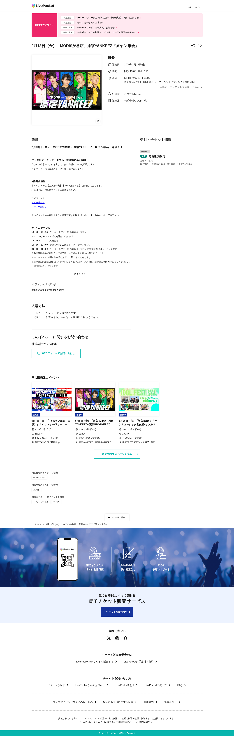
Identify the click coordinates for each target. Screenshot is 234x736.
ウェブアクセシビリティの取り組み (73, 702)
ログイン (198, 7)
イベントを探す (56, 685)
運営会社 (170, 702)
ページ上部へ (118, 517)
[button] (171, 158)
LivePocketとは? (125, 685)
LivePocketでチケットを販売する (94, 661)
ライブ (56, 502)
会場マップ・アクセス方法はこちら (179, 87)
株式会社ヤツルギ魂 (135, 100)
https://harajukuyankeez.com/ (50, 290)
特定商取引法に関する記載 (118, 702)
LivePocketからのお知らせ (90, 685)
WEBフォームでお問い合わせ (56, 353)
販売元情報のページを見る (117, 454)
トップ (38, 524)
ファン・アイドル (40, 502)
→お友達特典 (38, 202)
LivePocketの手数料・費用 (138, 661)
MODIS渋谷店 (39, 477)
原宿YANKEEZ (132, 94)
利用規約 (148, 702)
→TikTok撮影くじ (40, 206)
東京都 (36, 490)
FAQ (179, 685)
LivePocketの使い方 (156, 685)
